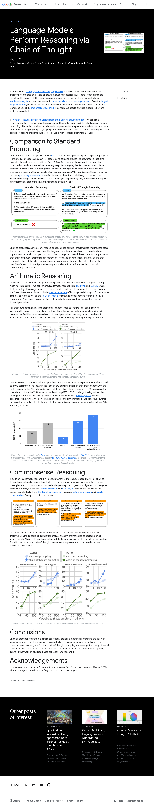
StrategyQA (68, 488)
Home (12, 21)
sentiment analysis (19, 101)
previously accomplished (31, 175)
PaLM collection (50, 295)
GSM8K (94, 286)
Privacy (70, 801)
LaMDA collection (58, 292)
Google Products (54, 801)
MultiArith (81, 286)
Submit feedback (135, 801)
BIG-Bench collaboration (50, 492)
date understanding (82, 492)
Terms (80, 801)
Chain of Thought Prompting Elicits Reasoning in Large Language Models (48, 119)
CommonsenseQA (48, 488)
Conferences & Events (27, 680)
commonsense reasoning (41, 108)
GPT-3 (54, 155)
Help (118, 801)
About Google (34, 801)
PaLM (43, 455)
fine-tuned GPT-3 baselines (64, 458)
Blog (19, 21)
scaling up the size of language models (44, 91)
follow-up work (83, 395)
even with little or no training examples (72, 101)
